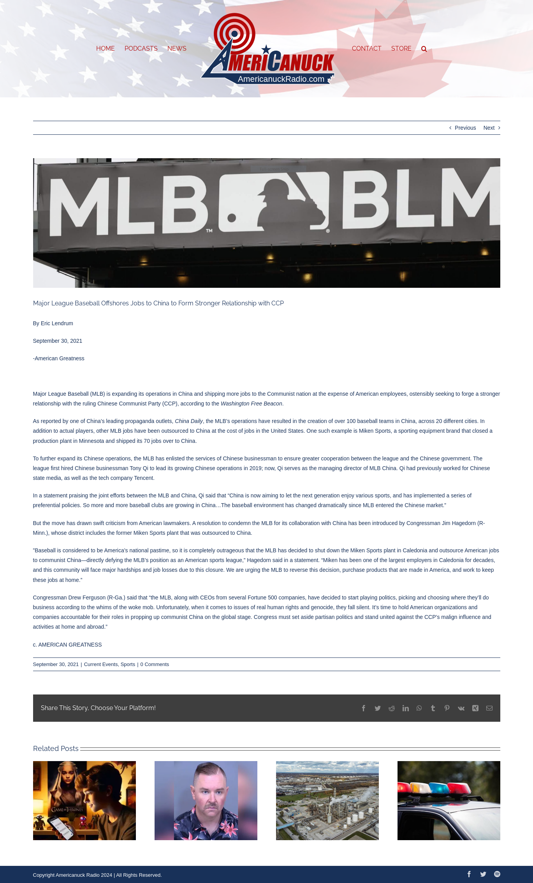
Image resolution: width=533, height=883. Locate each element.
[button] (424, 48)
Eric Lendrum (57, 323)
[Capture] (266, 223)
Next (489, 128)
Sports (128, 664)
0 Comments (155, 664)
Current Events (101, 664)
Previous (465, 128)
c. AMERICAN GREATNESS (67, 645)
